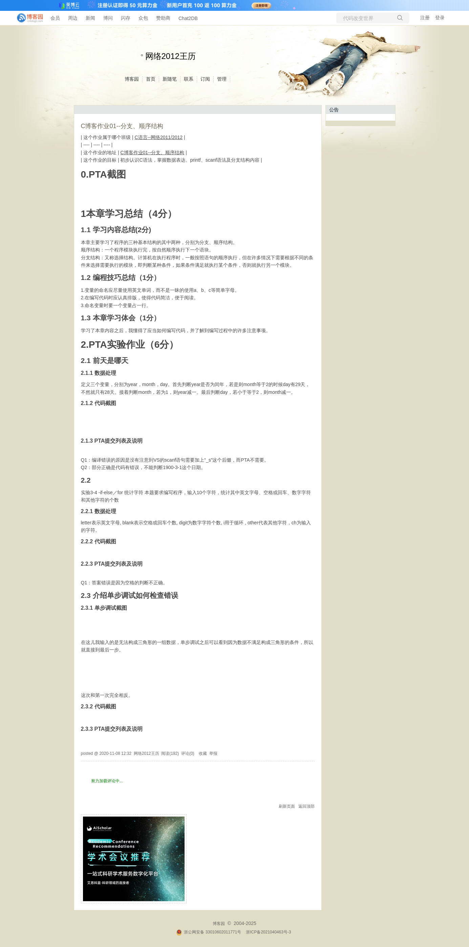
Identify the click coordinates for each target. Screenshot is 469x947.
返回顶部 (306, 806)
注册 (425, 17)
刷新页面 (287, 806)
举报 (213, 753)
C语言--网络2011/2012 (158, 137)
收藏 (203, 753)
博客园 (132, 79)
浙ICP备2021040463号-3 (268, 932)
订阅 (205, 79)
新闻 (90, 18)
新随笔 (170, 79)
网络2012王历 (170, 56)
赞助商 (163, 18)
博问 (108, 18)
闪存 (125, 18)
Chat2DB (188, 18)
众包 (143, 18)
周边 (73, 18)
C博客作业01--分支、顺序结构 (152, 152)
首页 (150, 79)
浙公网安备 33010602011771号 (208, 932)
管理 (222, 79)
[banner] (27, 18)
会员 (55, 18)
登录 (440, 17)
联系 (188, 79)
